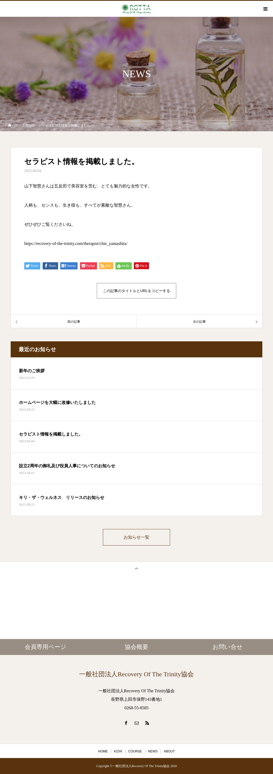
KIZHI (118, 751)
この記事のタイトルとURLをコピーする (136, 291)
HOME (103, 751)
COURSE (135, 751)
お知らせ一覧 (136, 537)
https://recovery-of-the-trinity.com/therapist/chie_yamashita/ (75, 243)
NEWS (153, 751)
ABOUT (169, 751)
